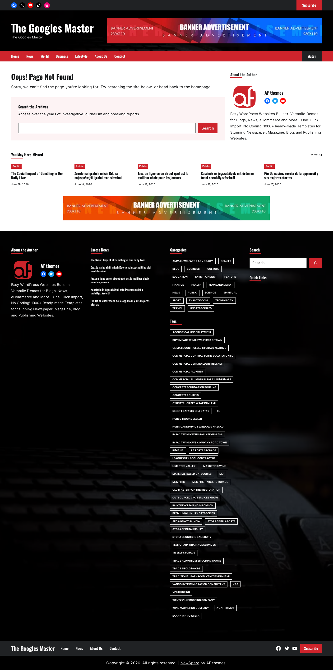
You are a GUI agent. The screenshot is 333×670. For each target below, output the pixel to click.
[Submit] (315, 263)
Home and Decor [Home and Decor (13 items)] (220, 284)
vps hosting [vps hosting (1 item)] (181, 592)
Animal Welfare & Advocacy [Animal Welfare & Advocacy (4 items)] (192, 261)
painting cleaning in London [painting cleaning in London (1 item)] (192, 505)
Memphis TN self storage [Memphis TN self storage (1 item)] (210, 482)
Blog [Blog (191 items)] (175, 268)
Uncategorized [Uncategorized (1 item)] (201, 308)
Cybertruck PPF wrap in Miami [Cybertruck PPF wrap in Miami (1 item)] (194, 403)
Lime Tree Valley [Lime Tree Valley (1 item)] (184, 466)
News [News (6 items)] (176, 292)
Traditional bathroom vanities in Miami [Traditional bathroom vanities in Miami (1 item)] (201, 576)
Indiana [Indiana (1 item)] (178, 450)
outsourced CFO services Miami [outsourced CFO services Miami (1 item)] (195, 497)
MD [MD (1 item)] (221, 473)
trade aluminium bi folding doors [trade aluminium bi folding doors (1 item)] (196, 560)
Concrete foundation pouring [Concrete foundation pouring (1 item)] (194, 387)
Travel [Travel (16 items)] (177, 308)
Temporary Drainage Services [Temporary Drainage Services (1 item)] (194, 544)
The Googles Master (52, 28)
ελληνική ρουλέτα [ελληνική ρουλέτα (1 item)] (185, 615)
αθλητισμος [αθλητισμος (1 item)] (225, 608)
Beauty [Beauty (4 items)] (226, 261)
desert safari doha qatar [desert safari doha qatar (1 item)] (190, 411)
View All (316, 155)
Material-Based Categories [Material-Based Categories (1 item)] (192, 473)
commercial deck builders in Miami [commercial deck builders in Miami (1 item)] (197, 363)
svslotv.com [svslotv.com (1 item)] (198, 300)
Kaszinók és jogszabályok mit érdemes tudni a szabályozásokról (227, 175)
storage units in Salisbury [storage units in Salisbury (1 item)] (192, 537)
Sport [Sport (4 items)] (176, 300)
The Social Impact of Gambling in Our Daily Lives (37, 175)
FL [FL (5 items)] (218, 411)
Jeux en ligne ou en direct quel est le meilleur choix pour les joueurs (163, 175)
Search (208, 128)
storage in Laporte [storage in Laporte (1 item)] (221, 521)
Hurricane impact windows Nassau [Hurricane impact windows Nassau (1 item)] (198, 426)
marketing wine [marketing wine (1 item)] (214, 466)
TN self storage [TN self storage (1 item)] (183, 552)
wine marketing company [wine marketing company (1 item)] (190, 608)
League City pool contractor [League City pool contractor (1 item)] (194, 458)
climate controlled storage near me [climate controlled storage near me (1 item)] (199, 347)
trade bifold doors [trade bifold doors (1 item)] (186, 568)
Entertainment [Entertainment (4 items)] (206, 276)
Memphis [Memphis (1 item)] (178, 482)
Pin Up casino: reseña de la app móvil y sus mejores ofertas (291, 175)
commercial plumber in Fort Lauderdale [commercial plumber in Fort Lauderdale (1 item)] (201, 379)
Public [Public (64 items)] (192, 292)
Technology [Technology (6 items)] (224, 300)
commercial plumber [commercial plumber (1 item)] (187, 371)
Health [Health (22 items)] (196, 284)
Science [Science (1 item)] (210, 292)
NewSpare (189, 663)
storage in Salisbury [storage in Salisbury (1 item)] (187, 529)
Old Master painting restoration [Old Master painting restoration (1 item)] (196, 489)
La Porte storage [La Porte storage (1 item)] (203, 450)
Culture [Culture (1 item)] (213, 268)
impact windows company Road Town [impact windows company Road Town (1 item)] (199, 442)
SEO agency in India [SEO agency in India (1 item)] (186, 521)
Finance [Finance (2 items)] (178, 284)
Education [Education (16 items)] (180, 276)
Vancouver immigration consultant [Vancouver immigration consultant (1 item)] (198, 584)
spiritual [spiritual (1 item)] (230, 292)
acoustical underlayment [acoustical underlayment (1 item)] (191, 332)
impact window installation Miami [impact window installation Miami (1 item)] (197, 434)
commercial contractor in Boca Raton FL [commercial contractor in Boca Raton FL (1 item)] (202, 355)
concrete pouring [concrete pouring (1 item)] (185, 395)
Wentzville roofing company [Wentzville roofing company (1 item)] (193, 600)
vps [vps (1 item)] (235, 584)
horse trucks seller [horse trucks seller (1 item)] (187, 418)
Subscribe (311, 648)
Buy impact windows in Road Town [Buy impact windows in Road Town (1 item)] (197, 340)
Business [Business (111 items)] (193, 268)
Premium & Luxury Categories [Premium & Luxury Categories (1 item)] (193, 513)
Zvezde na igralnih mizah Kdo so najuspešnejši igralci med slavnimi (98, 175)
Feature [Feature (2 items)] (230, 276)
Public (16, 166)
